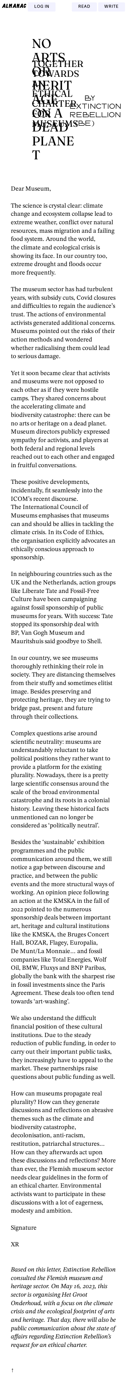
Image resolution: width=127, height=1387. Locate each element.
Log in (41, 7)
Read (84, 7)
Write (111, 7)
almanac (14, 6)
